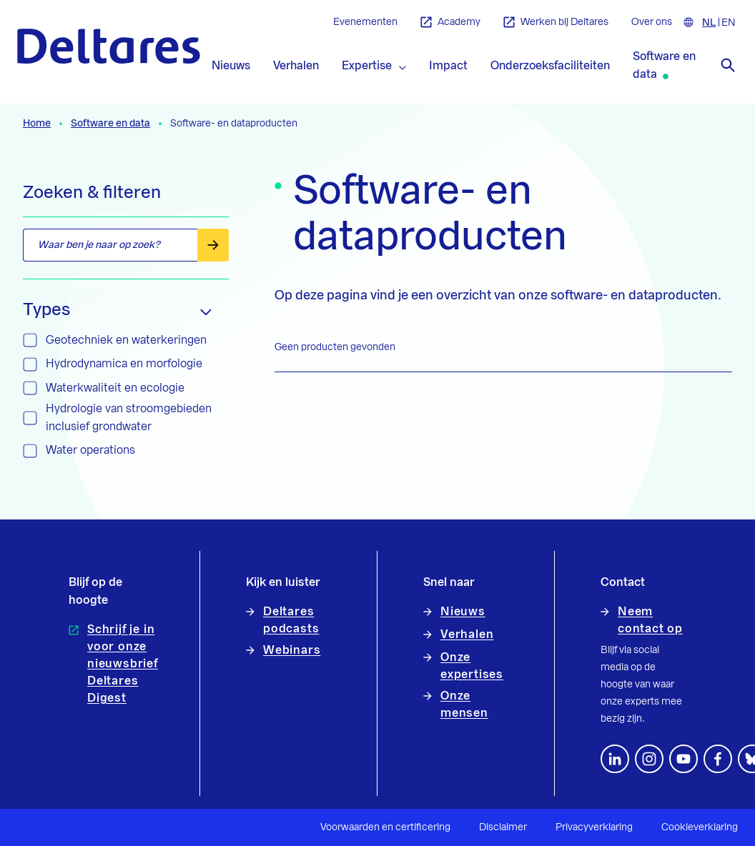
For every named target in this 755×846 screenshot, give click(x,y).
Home (37, 124)
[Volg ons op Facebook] (718, 759)
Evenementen (365, 22)
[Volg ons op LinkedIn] (615, 759)
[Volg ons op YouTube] (683, 759)
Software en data (110, 124)
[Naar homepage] (108, 46)
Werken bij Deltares (555, 22)
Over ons (651, 22)
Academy (450, 22)
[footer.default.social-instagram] (649, 759)
